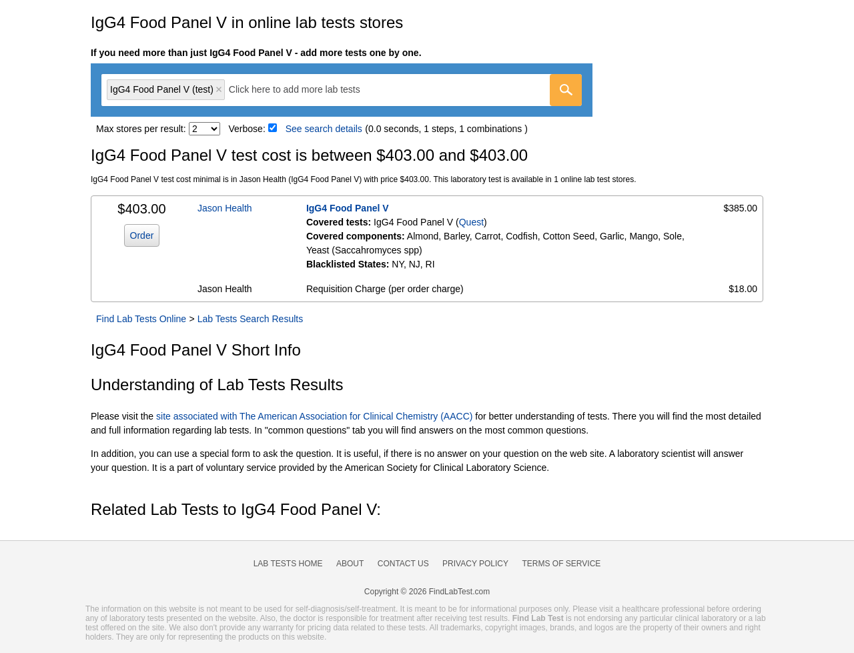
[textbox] (304, 89)
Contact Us (403, 563)
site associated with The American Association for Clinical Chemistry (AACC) (314, 416)
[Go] (566, 90)
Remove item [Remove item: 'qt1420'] (219, 89)
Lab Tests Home (288, 563)
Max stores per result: (141, 128)
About (350, 563)
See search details (324, 128)
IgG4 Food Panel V (347, 208)
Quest (471, 222)
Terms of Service (561, 563)
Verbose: (247, 128)
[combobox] (341, 90)
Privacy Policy (475, 563)
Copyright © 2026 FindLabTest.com (427, 591)
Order (142, 235)
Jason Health (224, 208)
